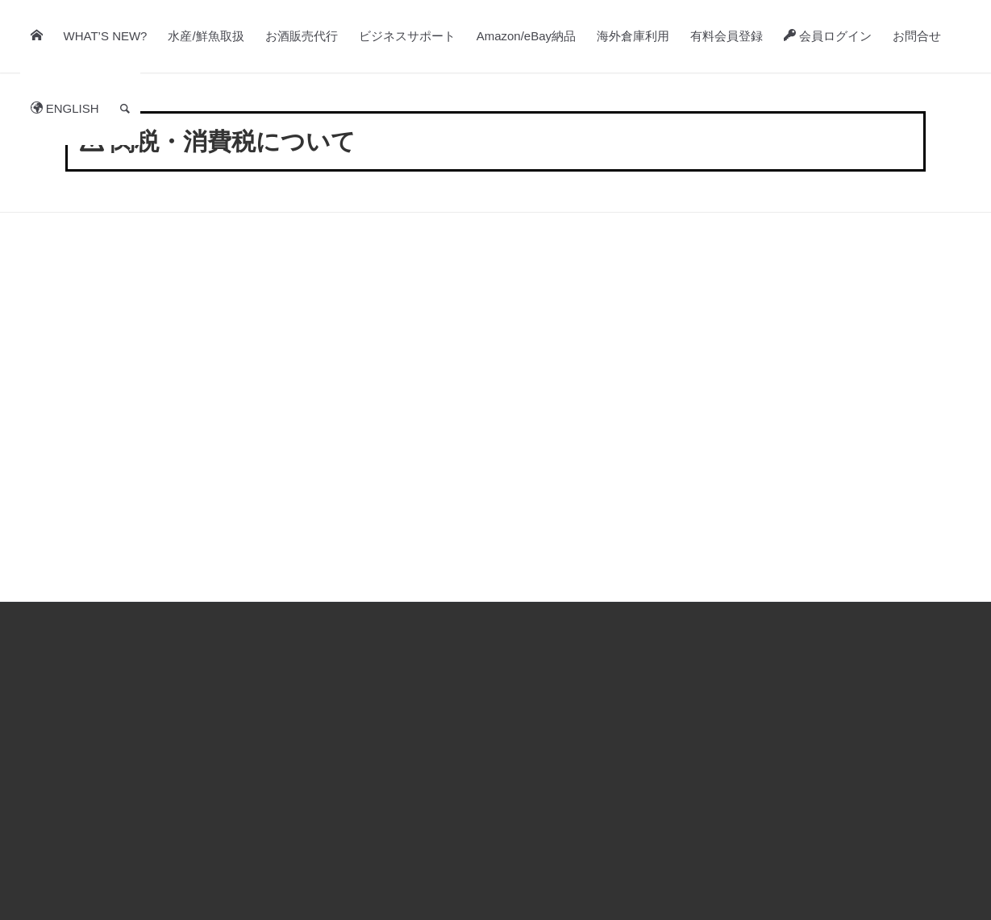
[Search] (125, 109)
